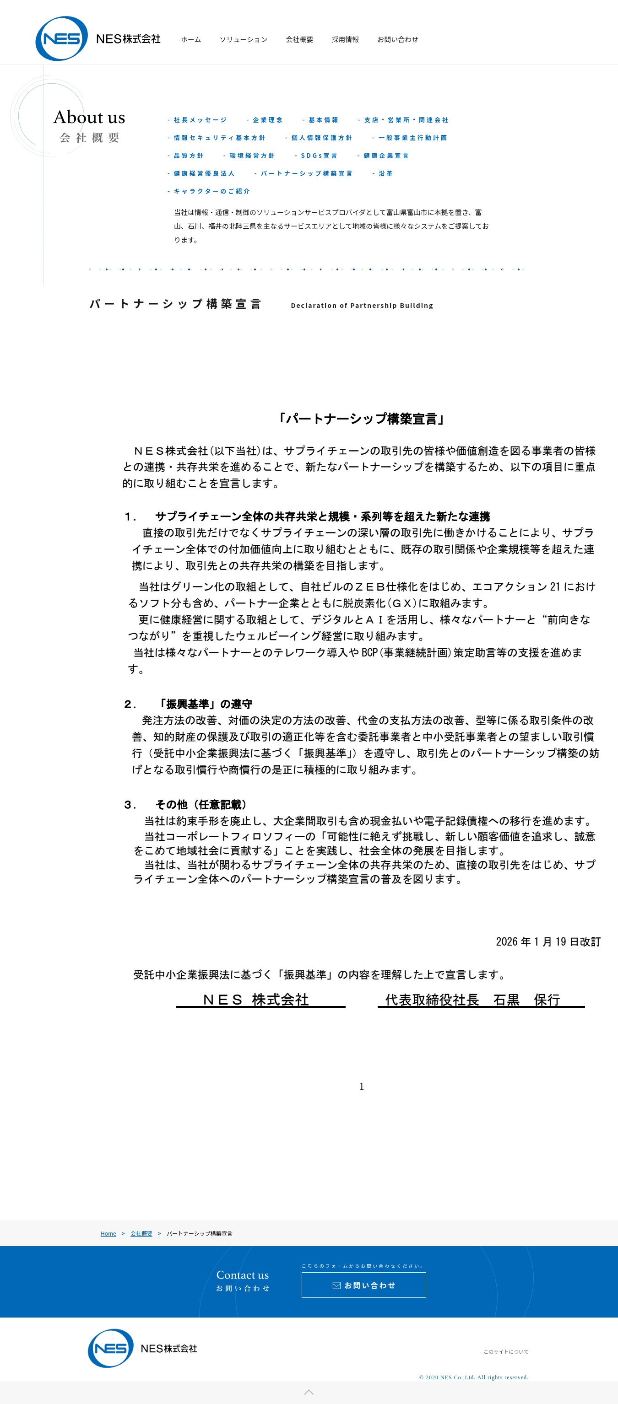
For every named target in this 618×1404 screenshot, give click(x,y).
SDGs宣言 (320, 155)
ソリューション (244, 39)
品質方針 (189, 155)
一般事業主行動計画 (414, 137)
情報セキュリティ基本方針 (220, 137)
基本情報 (324, 119)
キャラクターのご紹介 (212, 191)
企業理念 (268, 119)
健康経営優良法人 (205, 173)
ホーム (191, 39)
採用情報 (345, 39)
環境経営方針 (253, 155)
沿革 (386, 173)
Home (108, 1233)
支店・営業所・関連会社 (407, 119)
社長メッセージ (201, 119)
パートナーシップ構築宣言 (307, 173)
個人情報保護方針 (323, 137)
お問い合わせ (397, 39)
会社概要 (299, 39)
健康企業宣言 (386, 155)
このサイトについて (506, 1351)
